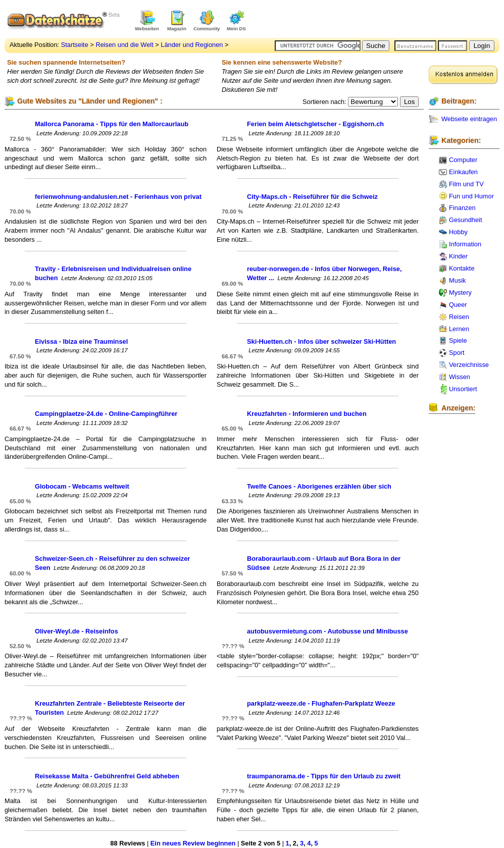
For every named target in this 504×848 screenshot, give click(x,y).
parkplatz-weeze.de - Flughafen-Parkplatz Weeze (321, 703)
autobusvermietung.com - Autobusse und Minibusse (327, 631)
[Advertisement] (381, 20)
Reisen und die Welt (124, 44)
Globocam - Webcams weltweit (82, 486)
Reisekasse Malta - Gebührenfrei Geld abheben (107, 776)
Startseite (74, 44)
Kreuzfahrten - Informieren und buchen (307, 413)
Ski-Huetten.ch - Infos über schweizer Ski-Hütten (321, 341)
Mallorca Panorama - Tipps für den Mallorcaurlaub (111, 124)
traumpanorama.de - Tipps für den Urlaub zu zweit (323, 776)
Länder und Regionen (192, 44)
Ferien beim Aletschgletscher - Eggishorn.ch (315, 124)
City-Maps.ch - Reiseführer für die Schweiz (312, 196)
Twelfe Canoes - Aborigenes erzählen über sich (319, 486)
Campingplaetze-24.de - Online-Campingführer (106, 413)
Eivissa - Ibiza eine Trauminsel (81, 341)
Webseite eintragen (469, 119)
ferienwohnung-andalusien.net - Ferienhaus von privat (118, 196)
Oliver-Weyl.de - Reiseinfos (76, 631)
